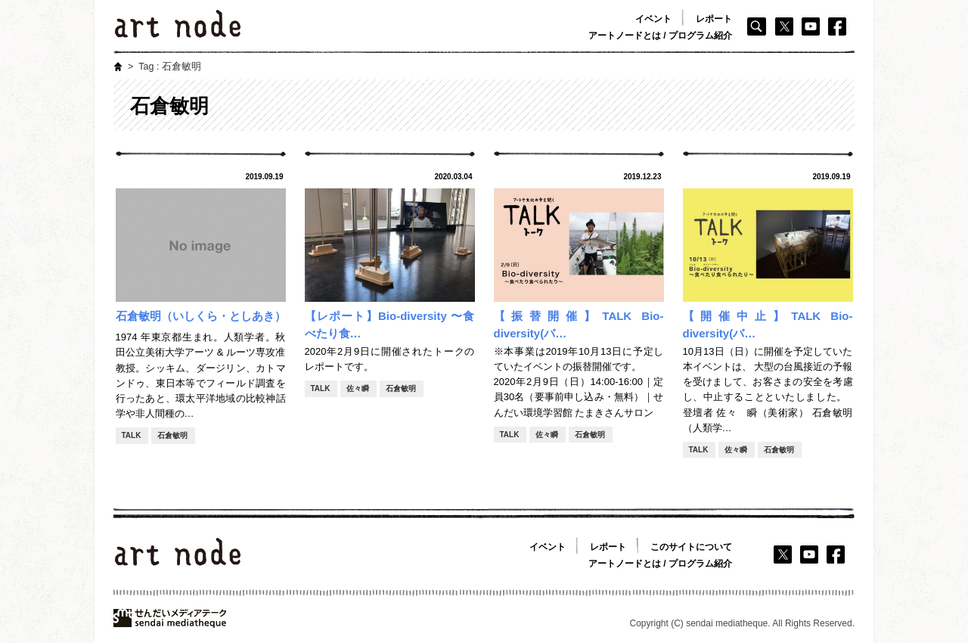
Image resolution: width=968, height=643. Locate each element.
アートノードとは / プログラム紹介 (660, 35)
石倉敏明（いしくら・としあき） (201, 315)
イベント (653, 19)
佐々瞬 (357, 388)
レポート (714, 19)
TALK (131, 435)
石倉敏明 (172, 435)
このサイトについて (691, 547)
